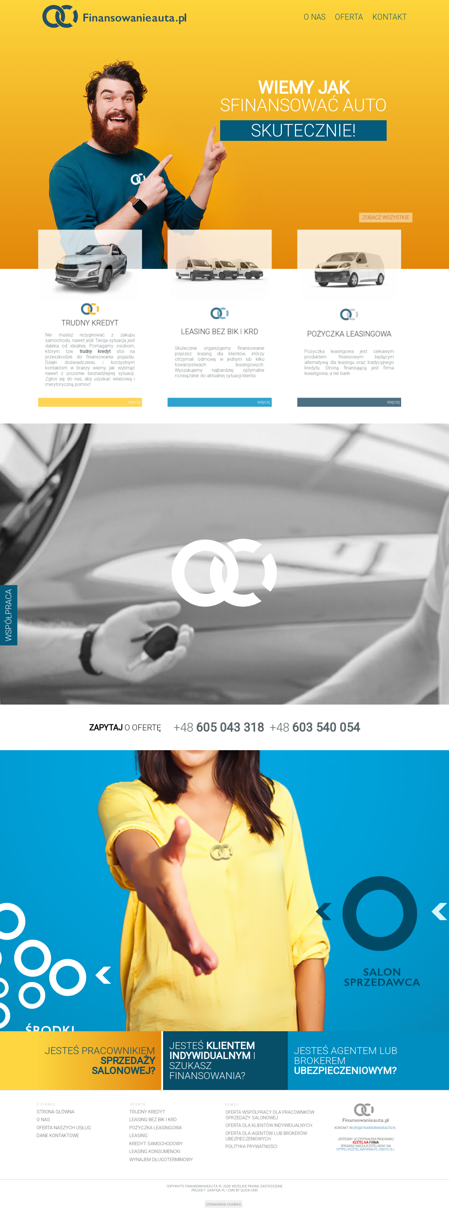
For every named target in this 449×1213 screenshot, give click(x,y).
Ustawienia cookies (223, 1204)
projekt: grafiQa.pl (208, 1190)
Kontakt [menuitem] (389, 17)
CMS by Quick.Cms (243, 1190)
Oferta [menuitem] (349, 17)
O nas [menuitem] (315, 17)
